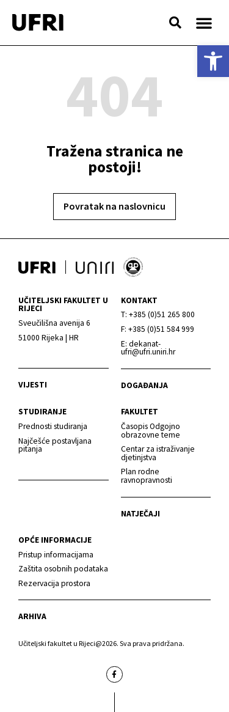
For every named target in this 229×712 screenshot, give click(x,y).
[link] (213, 61)
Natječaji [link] (140, 513)
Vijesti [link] (32, 385)
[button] (175, 23)
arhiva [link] (32, 616)
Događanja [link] (144, 385)
